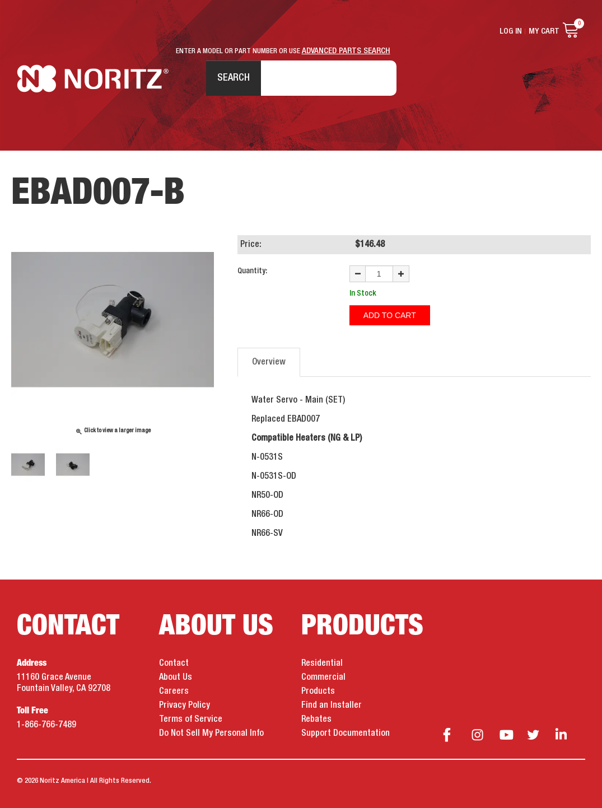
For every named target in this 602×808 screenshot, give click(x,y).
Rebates (316, 719)
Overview (269, 362)
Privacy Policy (184, 705)
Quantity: (252, 271)
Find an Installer (331, 705)
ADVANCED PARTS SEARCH (346, 51)
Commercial (323, 677)
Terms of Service (190, 719)
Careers (174, 691)
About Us (175, 677)
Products (318, 691)
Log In (511, 31)
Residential (322, 663)
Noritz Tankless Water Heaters (93, 78)
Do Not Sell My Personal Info (211, 733)
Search (233, 77)
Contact (174, 663)
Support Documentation (345, 733)
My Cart (544, 31)
